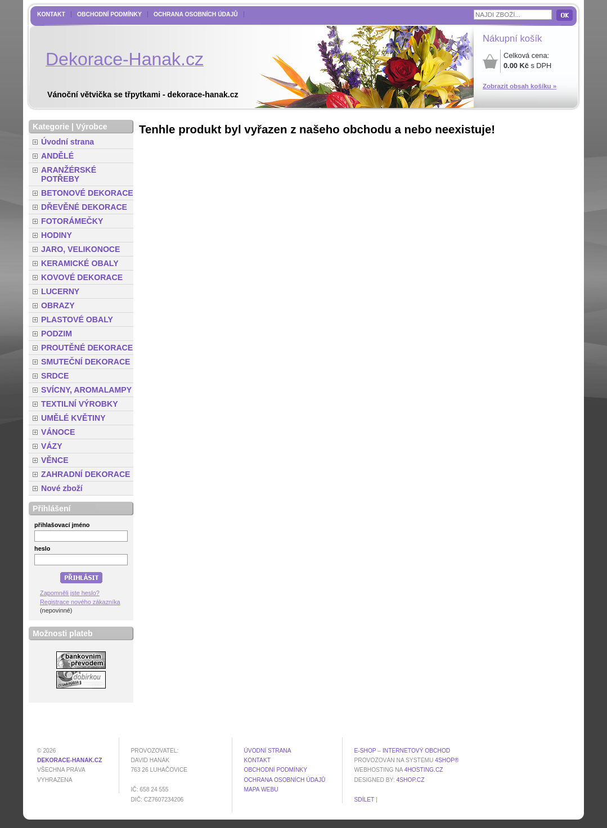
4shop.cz (411, 780)
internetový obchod (416, 751)
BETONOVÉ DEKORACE (87, 192)
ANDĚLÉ (57, 155)
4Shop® (446, 760)
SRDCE (55, 375)
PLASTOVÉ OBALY (77, 319)
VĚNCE (55, 460)
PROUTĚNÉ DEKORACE (87, 347)
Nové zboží (62, 488)
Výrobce (91, 126)
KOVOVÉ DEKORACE (82, 277)
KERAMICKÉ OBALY (80, 263)
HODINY (56, 235)
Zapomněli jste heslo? (70, 593)
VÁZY (51, 446)
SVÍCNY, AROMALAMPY (86, 389)
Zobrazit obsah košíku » (519, 86)
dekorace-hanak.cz (69, 760)
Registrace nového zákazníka (80, 601)
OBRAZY (58, 305)
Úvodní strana (67, 141)
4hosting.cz (423, 770)
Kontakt (51, 14)
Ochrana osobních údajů (196, 14)
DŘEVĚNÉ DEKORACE (84, 207)
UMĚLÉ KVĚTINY (73, 417)
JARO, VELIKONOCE (80, 249)
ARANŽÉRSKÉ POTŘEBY (68, 174)
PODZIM (56, 333)
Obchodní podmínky (109, 14)
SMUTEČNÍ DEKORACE (86, 361)
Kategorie (51, 126)
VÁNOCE (58, 432)
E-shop (365, 751)
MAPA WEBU (261, 789)
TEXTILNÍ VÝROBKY (79, 403)
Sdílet (364, 799)
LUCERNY (60, 291)
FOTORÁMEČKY (72, 221)
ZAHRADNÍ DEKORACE (86, 474)
